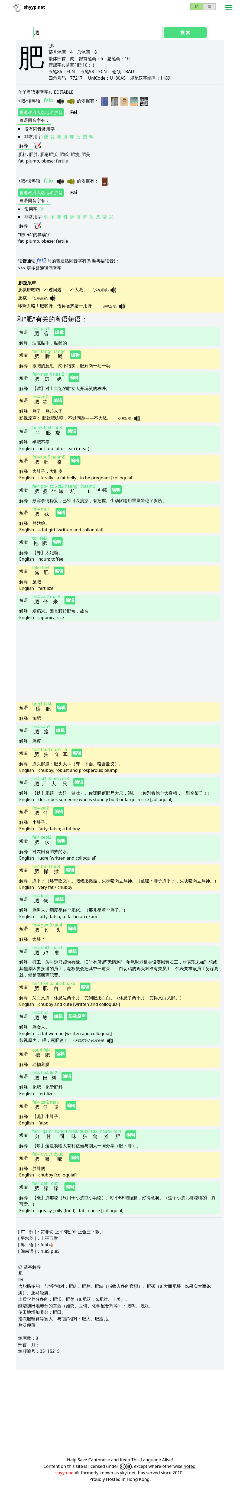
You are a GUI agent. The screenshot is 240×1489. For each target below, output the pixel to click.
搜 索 (185, 32)
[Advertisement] (118, 661)
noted (190, 1466)
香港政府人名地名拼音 (41, 112)
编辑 (59, 332)
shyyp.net (65, 1473)
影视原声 (77, 1016)
